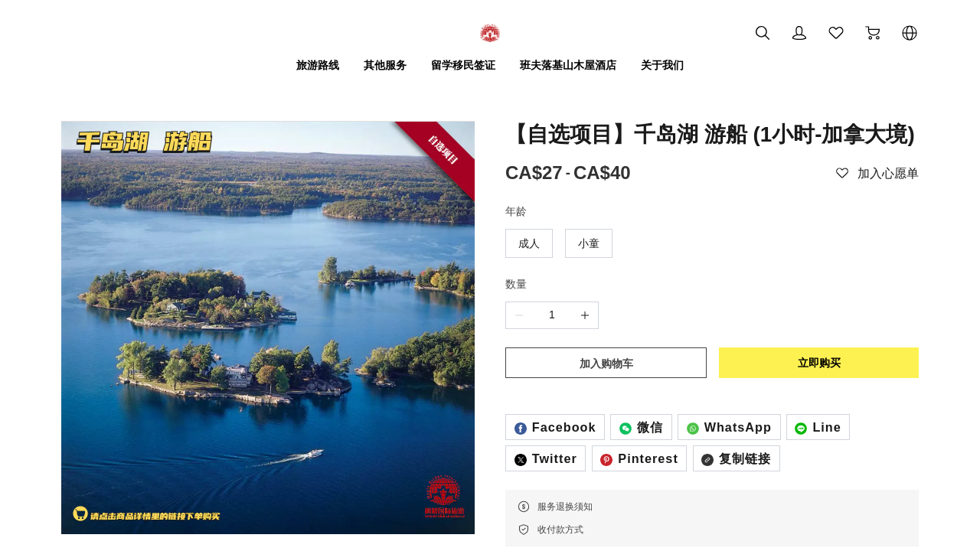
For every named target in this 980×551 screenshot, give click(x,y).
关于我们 (662, 65)
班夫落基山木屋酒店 (568, 65)
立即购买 (819, 363)
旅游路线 (317, 65)
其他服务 (385, 65)
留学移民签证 (463, 65)
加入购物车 (606, 363)
